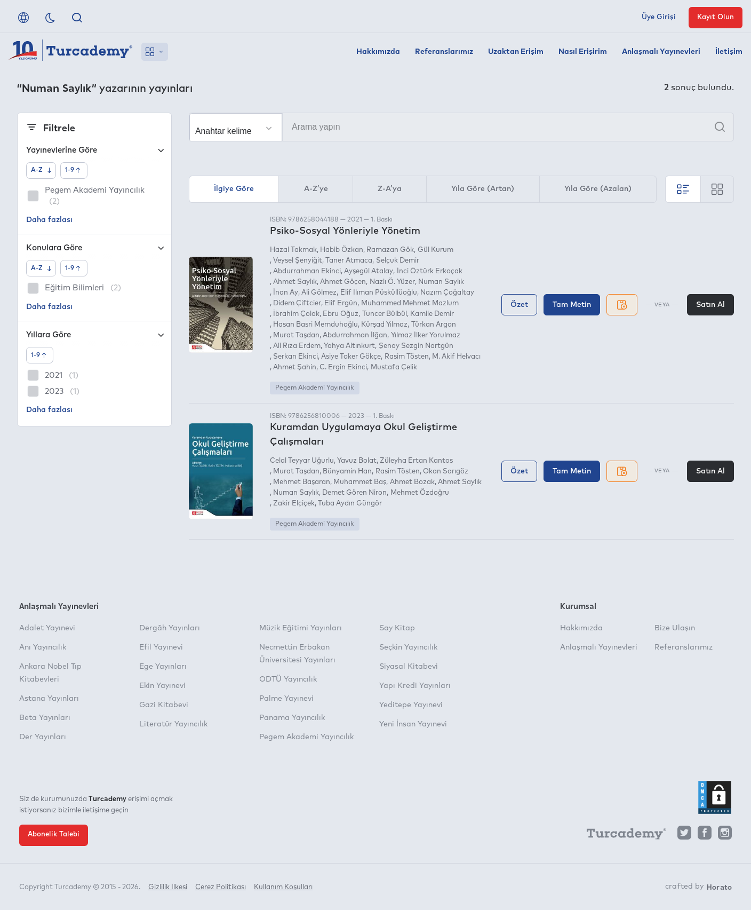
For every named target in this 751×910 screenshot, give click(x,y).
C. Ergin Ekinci (343, 367)
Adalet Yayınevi (47, 628)
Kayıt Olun (715, 17)
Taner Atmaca (348, 260)
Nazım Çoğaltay (447, 292)
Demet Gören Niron (354, 492)
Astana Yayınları (49, 698)
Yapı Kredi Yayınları (415, 686)
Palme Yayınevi (286, 698)
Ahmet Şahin (294, 367)
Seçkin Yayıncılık (408, 647)
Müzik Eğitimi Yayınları (300, 628)
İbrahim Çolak (296, 314)
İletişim (728, 52)
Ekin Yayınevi (162, 686)
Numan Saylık (441, 282)
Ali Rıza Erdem (297, 346)
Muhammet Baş (359, 482)
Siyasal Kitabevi (408, 666)
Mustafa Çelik (394, 367)
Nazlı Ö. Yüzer (392, 282)
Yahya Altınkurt (349, 346)
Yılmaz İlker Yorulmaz (425, 335)
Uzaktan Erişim (516, 52)
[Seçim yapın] (235, 127)
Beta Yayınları (44, 718)
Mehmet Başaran (301, 482)
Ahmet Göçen (343, 282)
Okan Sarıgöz (445, 471)
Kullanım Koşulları (283, 887)
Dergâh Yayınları (169, 628)
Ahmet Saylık (295, 282)
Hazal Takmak (293, 250)
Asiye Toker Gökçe (351, 356)
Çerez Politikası (220, 887)
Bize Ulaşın (674, 628)
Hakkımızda (378, 52)
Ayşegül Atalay (368, 271)
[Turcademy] (621, 835)
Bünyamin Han (347, 471)
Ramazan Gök (390, 250)
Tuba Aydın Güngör (350, 503)
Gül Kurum (435, 250)
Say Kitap (397, 628)
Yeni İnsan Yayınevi (413, 724)
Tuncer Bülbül (384, 314)
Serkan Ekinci (295, 356)
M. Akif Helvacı (456, 356)
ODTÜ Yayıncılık (288, 679)
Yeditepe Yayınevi (411, 705)
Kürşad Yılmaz (384, 324)
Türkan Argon (433, 324)
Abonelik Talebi (53, 834)
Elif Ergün (340, 303)
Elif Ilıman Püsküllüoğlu (378, 292)
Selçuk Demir (397, 260)
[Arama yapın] (461, 127)
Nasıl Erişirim (582, 52)
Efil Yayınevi (161, 647)
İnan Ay (285, 292)
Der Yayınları (42, 737)
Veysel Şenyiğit (297, 260)
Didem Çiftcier (297, 303)
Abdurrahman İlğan (355, 335)
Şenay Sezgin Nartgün (416, 346)
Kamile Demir (432, 314)
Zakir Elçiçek (294, 503)
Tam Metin (572, 304)
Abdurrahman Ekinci (307, 271)
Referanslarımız (444, 52)
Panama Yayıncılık (292, 718)
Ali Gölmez (319, 292)
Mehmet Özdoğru (419, 492)
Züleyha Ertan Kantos (416, 460)
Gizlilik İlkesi (167, 887)
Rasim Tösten (407, 356)
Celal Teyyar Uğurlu (302, 460)
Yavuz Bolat (357, 460)
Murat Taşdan (296, 335)
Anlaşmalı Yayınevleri (661, 52)
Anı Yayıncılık (42, 647)
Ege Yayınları (163, 666)
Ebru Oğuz (340, 314)
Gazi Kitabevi (163, 705)
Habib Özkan (341, 250)
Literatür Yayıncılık (173, 724)
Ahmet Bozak (412, 482)
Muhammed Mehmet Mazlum (410, 303)
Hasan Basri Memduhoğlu (315, 324)
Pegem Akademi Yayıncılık (314, 388)
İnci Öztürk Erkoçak (429, 271)
